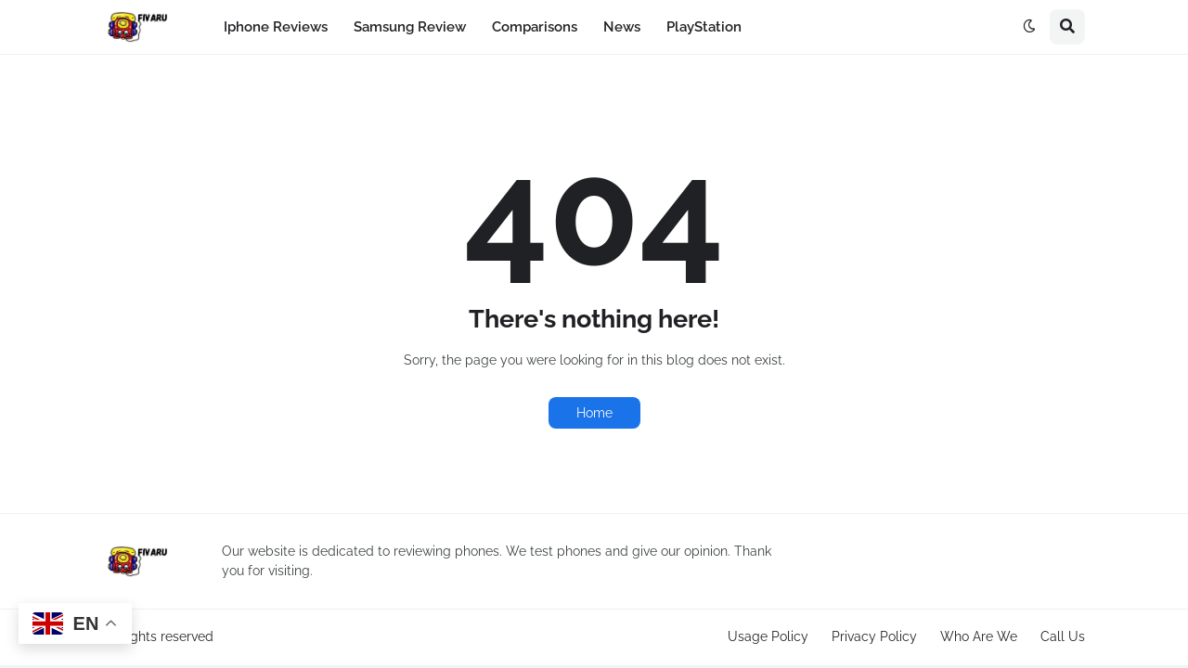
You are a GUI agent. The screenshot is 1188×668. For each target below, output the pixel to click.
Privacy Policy (874, 636)
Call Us (1062, 636)
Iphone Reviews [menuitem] (276, 27)
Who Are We (978, 636)
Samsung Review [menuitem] (410, 27)
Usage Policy (768, 636)
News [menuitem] (621, 27)
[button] (1029, 27)
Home (594, 412)
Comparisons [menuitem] (534, 27)
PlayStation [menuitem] (704, 27)
